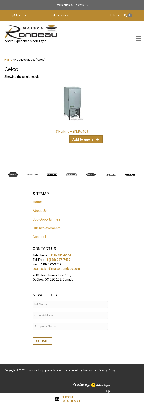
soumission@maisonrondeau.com (56, 268)
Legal (108, 389)
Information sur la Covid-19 (72, 5)
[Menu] (138, 38)
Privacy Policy (107, 368)
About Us (40, 211)
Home (8, 59)
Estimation (121, 15)
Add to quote (83, 139)
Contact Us (41, 237)
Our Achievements (47, 228)
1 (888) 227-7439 (58, 260)
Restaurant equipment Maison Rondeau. (50, 368)
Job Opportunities (46, 219)
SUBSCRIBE (75, 399)
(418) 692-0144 (60, 255)
